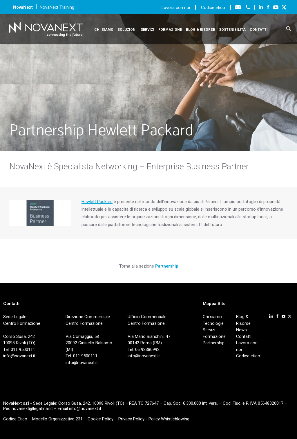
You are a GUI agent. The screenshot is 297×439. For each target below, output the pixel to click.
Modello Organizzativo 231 (57, 419)
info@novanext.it (85, 408)
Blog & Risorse (200, 30)
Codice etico (213, 7)
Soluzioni (127, 30)
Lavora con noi (176, 7)
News (241, 329)
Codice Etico (15, 419)
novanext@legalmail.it (32, 408)
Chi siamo (103, 30)
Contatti (259, 30)
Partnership (166, 266)
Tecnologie (213, 323)
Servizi (147, 30)
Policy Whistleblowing (168, 419)
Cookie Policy (100, 419)
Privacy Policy (131, 419)
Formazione (170, 30)
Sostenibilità (232, 30)
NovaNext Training (57, 7)
